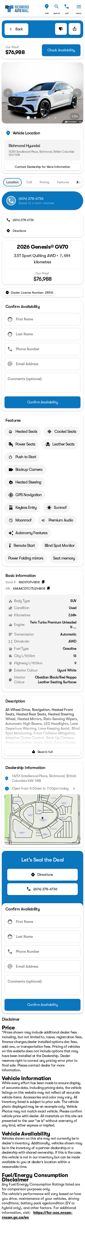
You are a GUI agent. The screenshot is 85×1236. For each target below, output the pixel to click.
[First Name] (42, 319)
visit (47, 13)
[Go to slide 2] (35, 117)
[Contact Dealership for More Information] (42, 166)
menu (79, 13)
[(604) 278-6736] (20, 219)
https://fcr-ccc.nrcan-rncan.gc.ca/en (37, 1215)
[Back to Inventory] (16, 29)
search (56, 13)
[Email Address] (42, 364)
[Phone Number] (42, 349)
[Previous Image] (7, 93)
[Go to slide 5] (55, 117)
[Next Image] (77, 93)
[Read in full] (42, 751)
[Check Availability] (61, 50)
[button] (46, 8)
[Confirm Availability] (42, 402)
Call (66, 13)
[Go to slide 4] (48, 117)
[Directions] (17, 230)
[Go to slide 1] (28, 117)
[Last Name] (42, 334)
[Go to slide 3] (42, 117)
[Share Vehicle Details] (74, 29)
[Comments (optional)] (42, 383)
